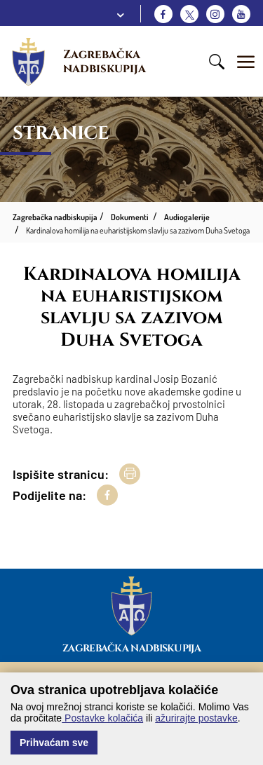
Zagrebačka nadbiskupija (104, 61)
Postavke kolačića (102, 718)
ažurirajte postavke (196, 718)
